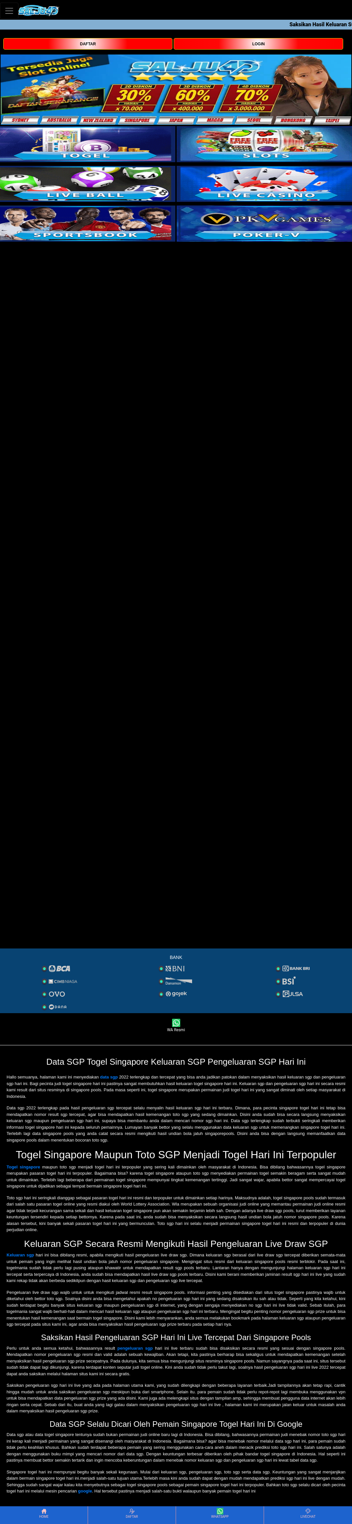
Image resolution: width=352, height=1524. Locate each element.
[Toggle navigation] (9, 11)
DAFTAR (88, 44)
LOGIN (258, 44)
